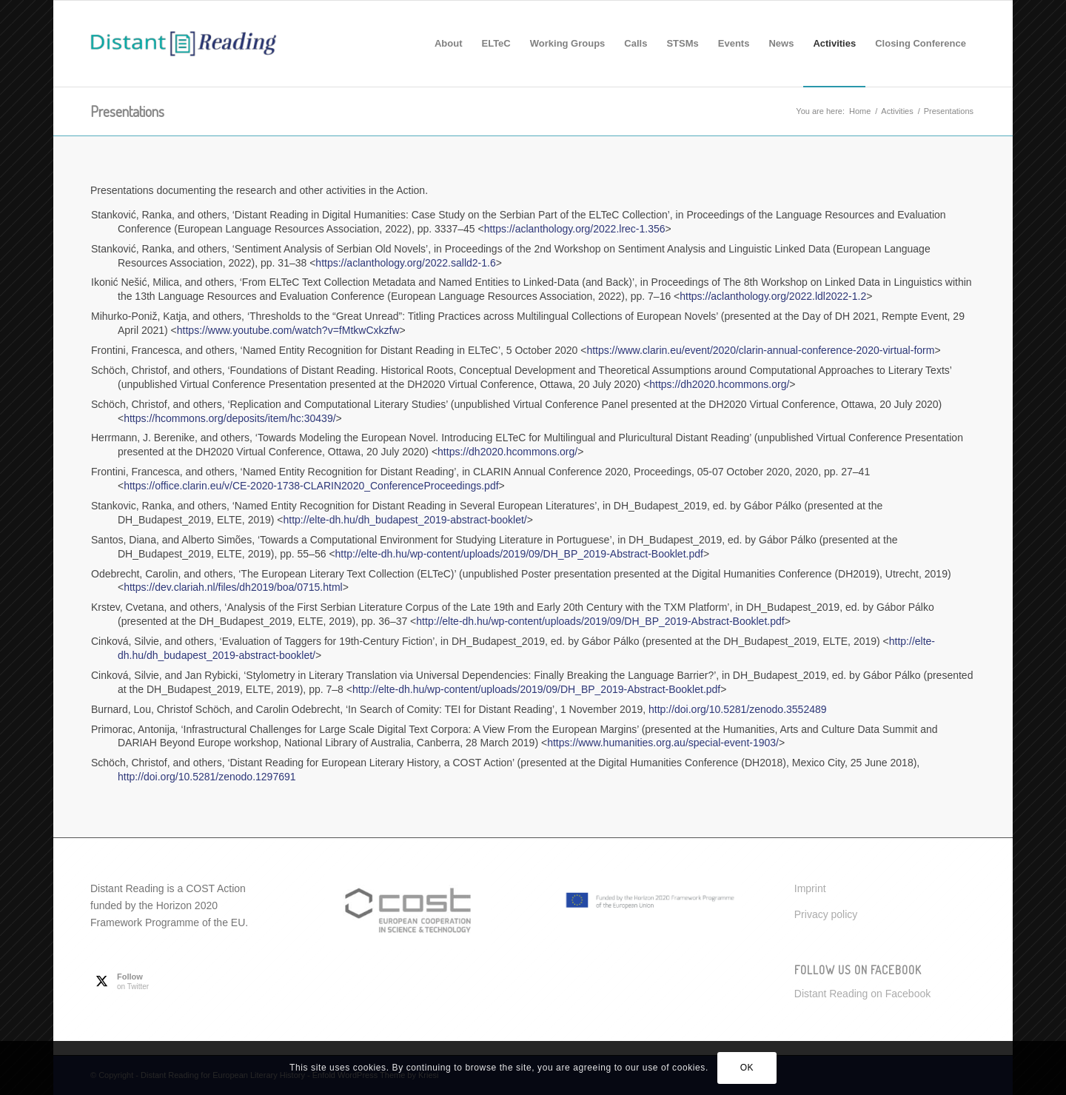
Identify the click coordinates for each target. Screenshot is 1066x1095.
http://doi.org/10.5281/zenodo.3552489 (737, 709)
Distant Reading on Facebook (862, 993)
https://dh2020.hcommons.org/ (719, 384)
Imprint (810, 888)
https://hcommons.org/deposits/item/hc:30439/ (229, 418)
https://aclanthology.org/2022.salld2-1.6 (405, 263)
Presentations (127, 111)
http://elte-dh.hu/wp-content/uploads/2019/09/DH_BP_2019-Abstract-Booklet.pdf (519, 554)
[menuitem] (448, 44)
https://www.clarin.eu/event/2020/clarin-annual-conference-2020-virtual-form (760, 350)
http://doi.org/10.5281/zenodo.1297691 (207, 777)
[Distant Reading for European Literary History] (183, 44)
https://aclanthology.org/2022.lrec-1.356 (575, 229)
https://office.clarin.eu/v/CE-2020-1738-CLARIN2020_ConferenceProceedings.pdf (311, 486)
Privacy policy (826, 914)
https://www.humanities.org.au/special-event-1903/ (663, 743)
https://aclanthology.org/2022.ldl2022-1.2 (773, 296)
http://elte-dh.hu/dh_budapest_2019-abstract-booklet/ (405, 520)
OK (747, 1067)
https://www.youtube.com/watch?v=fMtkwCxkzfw (288, 330)
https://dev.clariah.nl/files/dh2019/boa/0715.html (233, 587)
